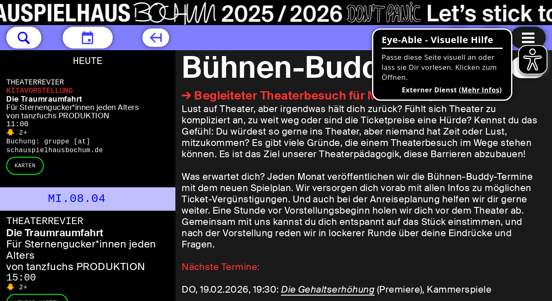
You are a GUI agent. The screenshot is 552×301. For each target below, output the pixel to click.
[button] (23, 37)
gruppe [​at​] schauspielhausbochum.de (54, 146)
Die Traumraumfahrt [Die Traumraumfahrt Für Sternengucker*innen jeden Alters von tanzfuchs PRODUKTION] (44, 99)
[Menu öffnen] (528, 37)
